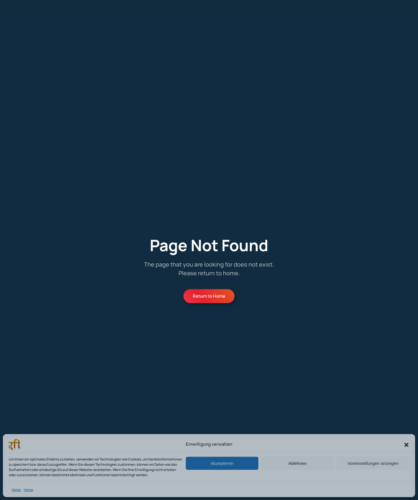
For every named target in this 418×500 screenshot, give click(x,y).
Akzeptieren (221, 463)
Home (16, 489)
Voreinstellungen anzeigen (373, 463)
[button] (406, 444)
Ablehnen (297, 463)
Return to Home (209, 296)
